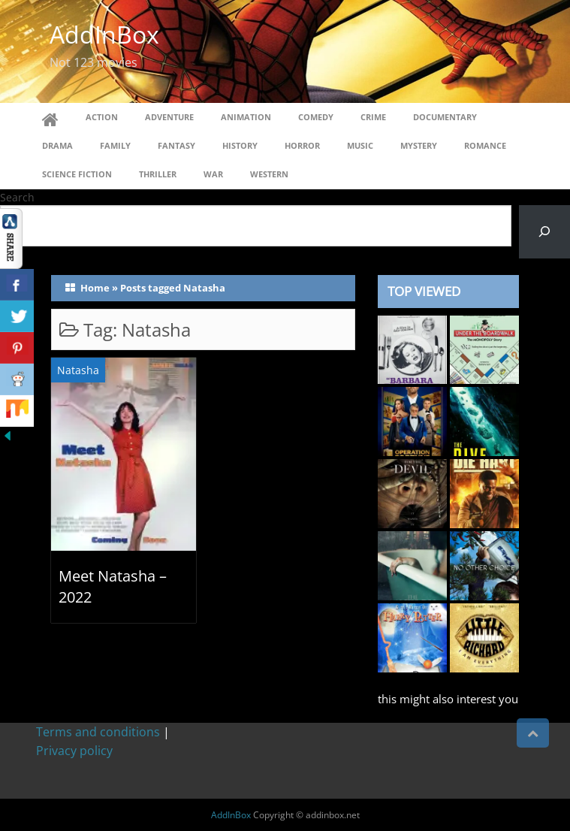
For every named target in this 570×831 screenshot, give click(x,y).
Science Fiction (77, 174)
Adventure (169, 116)
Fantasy (176, 145)
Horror (302, 145)
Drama (57, 145)
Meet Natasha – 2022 (113, 586)
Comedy (315, 116)
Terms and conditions (98, 732)
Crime (373, 116)
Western (269, 174)
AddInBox (104, 34)
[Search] (544, 231)
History (240, 145)
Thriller (157, 174)
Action (102, 116)
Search (17, 197)
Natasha (78, 370)
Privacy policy (74, 750)
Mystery (418, 145)
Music (360, 145)
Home (95, 288)
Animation (246, 116)
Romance (485, 145)
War (213, 174)
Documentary (445, 116)
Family (115, 145)
